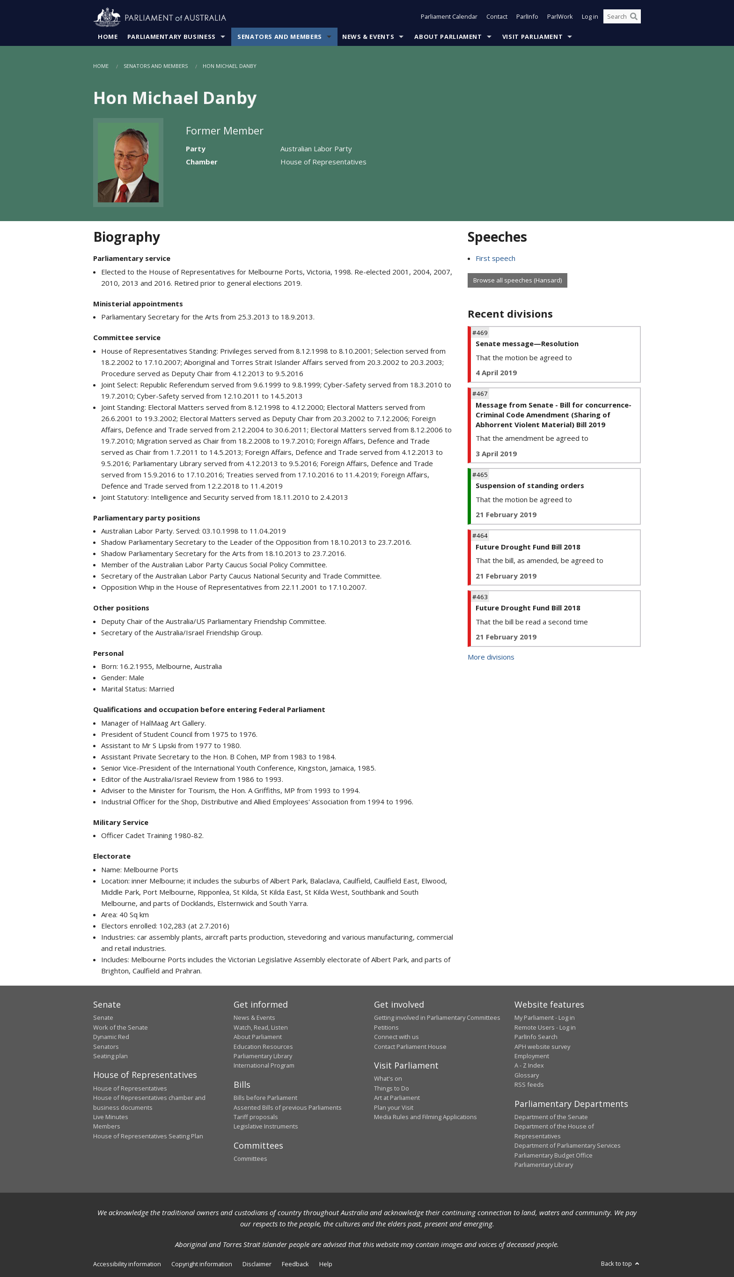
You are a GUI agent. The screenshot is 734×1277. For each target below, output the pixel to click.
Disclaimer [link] (257, 1264)
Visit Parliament (532, 37)
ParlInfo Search (536, 1037)
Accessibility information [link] (127, 1264)
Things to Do (391, 1088)
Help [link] (325, 1264)
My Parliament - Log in (544, 1018)
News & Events (368, 37)
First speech (495, 258)
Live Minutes (110, 1117)
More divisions (491, 656)
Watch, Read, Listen (261, 1027)
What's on (388, 1079)
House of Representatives (130, 1088)
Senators (106, 1046)
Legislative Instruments (266, 1126)
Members (106, 1126)
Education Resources (263, 1046)
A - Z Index (529, 1066)
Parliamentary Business (171, 37)
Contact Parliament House (410, 1046)
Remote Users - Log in (545, 1027)
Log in (590, 18)
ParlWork (560, 18)
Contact (496, 18)
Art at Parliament (397, 1098)
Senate (103, 1018)
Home (108, 37)
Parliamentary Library (263, 1056)
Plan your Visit (393, 1107)
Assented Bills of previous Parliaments (288, 1107)
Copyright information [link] (201, 1264)
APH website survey (542, 1046)
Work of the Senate (120, 1027)
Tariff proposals (256, 1117)
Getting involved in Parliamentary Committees (437, 1018)
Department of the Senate (551, 1117)
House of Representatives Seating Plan (148, 1136)
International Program (264, 1066)
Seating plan (110, 1056)
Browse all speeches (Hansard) (517, 280)
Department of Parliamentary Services (567, 1146)
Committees (250, 1159)
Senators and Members (279, 37)
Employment (531, 1056)
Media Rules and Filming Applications (425, 1117)
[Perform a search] (634, 18)
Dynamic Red (111, 1037)
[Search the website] (622, 18)
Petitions (386, 1027)
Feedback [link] (295, 1264)
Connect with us (396, 1037)
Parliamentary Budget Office (553, 1155)
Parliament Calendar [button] (449, 18)
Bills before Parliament (265, 1098)
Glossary (526, 1075)
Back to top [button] (621, 1264)
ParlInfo (527, 18)
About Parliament (448, 37)
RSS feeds (529, 1085)
